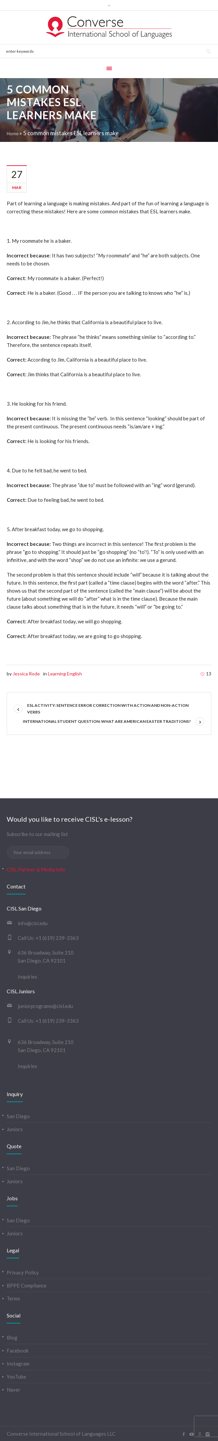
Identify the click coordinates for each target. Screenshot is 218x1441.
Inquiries (27, 977)
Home (12, 133)
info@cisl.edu (33, 923)
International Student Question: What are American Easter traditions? (107, 721)
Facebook (17, 1351)
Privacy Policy (23, 1272)
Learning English (65, 673)
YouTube (16, 1377)
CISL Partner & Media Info (36, 869)
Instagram (18, 1364)
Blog (12, 1337)
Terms (13, 1298)
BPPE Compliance (27, 1285)
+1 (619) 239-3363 (57, 938)
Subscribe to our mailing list (37, 834)
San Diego (18, 1116)
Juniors (15, 1129)
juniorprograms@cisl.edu (45, 1006)
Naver (13, 1390)
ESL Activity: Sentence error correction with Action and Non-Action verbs (108, 708)
